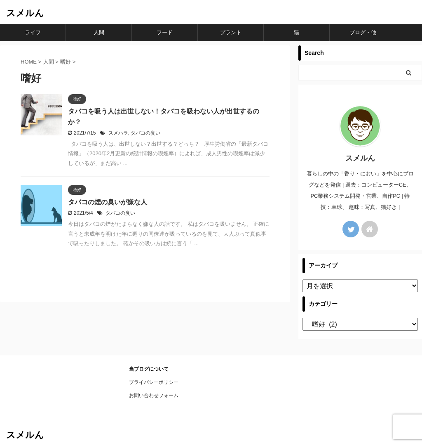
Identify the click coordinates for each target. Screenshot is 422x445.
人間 (99, 32)
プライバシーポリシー (153, 382)
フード (165, 32)
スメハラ (118, 133)
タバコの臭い (145, 133)
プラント (230, 32)
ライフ (33, 32)
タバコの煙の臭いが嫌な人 (107, 202)
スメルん (25, 13)
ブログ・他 (362, 32)
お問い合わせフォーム (153, 395)
